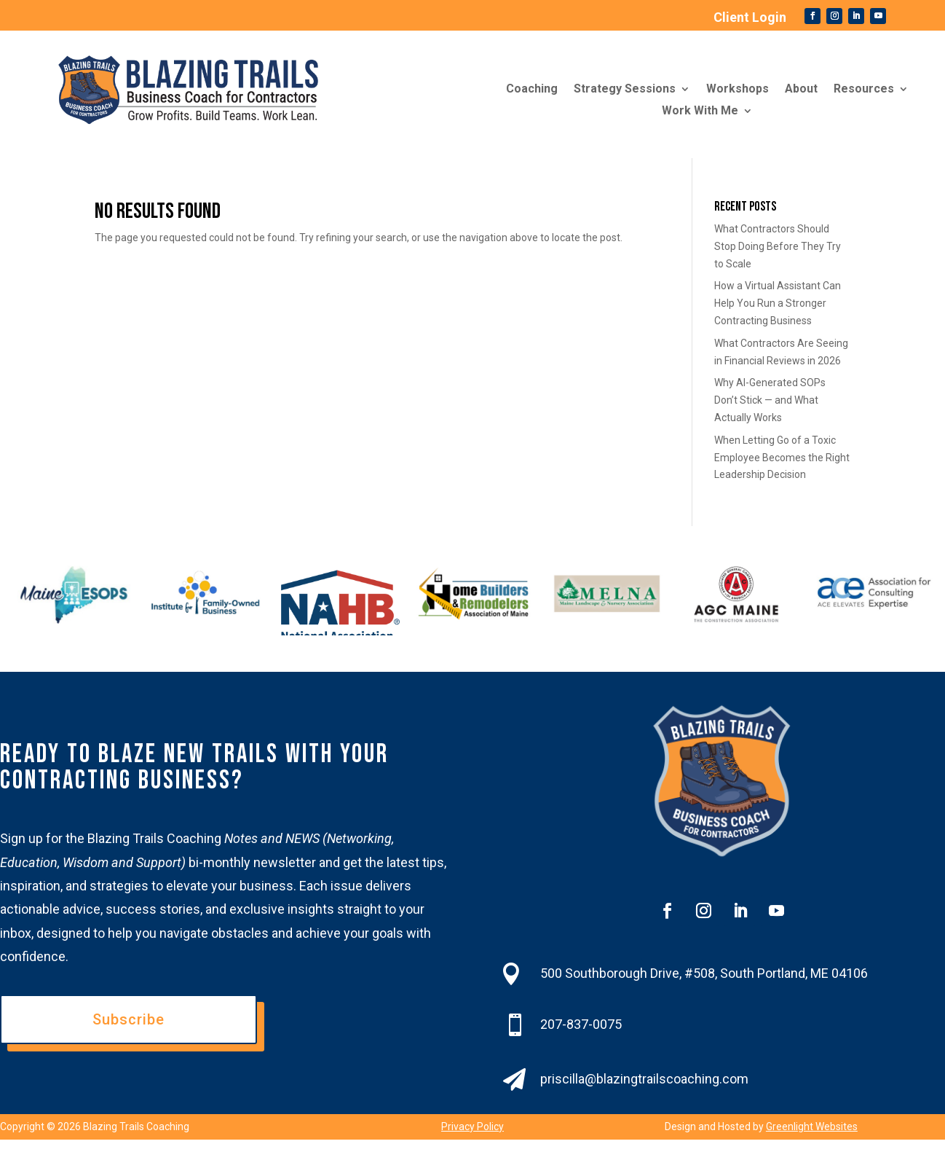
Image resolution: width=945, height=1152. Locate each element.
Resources (864, 89)
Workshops (737, 89)
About (801, 89)
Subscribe (128, 1019)
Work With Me (700, 111)
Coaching (532, 89)
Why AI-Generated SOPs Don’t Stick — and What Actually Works (770, 400)
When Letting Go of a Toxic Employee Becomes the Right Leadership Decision (782, 457)
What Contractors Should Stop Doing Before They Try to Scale (777, 246)
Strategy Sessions (625, 89)
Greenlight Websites (812, 1126)
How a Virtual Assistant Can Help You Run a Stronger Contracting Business (777, 303)
